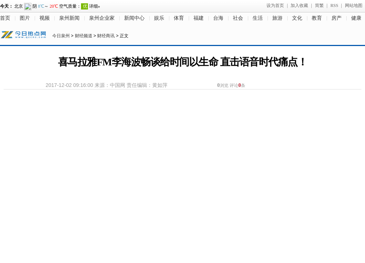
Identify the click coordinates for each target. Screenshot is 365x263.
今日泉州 (61, 35)
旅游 (277, 18)
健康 (356, 18)
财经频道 (83, 35)
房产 (336, 18)
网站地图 (353, 5)
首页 (5, 18)
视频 (44, 18)
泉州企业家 (102, 18)
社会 (238, 18)
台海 (218, 18)
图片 (25, 18)
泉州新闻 (69, 18)
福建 (198, 18)
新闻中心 (134, 18)
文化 (297, 18)
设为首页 (275, 5)
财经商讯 (106, 35)
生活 (258, 18)
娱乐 (159, 18)
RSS (334, 5)
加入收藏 (299, 5)
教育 (317, 18)
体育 (179, 18)
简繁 (319, 5)
